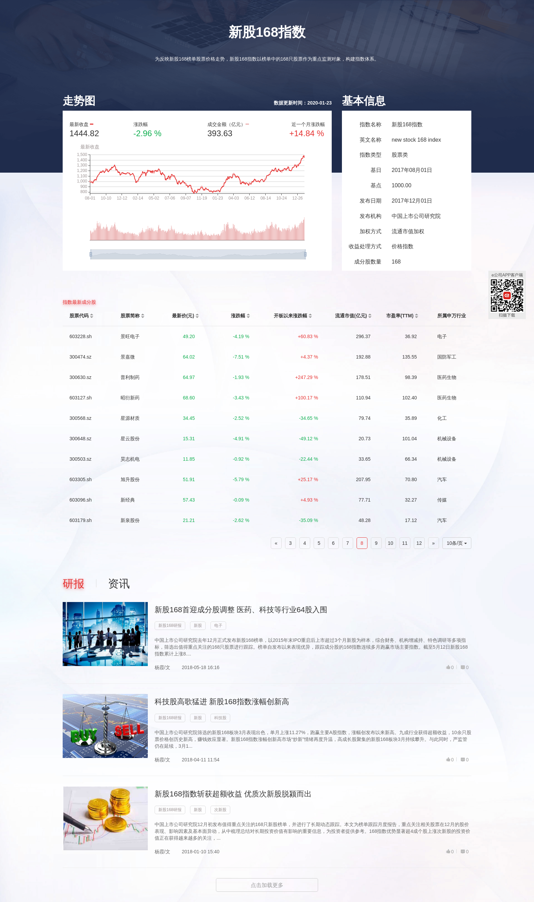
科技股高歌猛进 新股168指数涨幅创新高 (222, 701)
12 (419, 543)
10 (390, 543)
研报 (73, 583)
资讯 (119, 583)
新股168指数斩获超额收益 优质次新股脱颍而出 (233, 794)
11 (405, 543)
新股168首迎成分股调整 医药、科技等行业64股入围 (241, 609)
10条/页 (457, 543)
